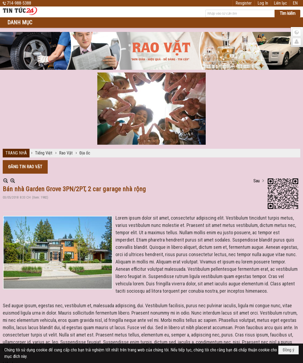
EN (295, 3)
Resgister (244, 3)
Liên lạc (280, 3)
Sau (256, 180)
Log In (262, 3)
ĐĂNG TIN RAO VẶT (25, 166)
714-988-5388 (19, 3)
